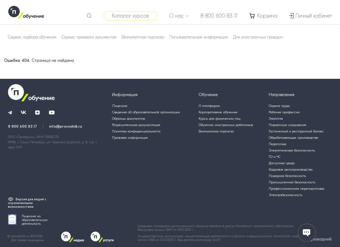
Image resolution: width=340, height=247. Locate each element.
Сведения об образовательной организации (146, 112)
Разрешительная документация (136, 125)
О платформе (209, 106)
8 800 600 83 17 (219, 16)
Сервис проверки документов (89, 37)
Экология (276, 118)
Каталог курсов (130, 16)
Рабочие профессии (284, 112)
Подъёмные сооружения (287, 125)
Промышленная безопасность (292, 182)
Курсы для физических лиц (219, 118)
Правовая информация (130, 138)
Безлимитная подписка (143, 37)
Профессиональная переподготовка (296, 188)
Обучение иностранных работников (226, 125)
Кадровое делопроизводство (291, 169)
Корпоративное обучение (218, 112)
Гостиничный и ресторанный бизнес (296, 131)
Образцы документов (128, 118)
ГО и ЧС (274, 157)
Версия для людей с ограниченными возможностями (27, 203)
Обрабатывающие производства (293, 138)
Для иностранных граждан (258, 37)
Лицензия (119, 106)
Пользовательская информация (198, 37)
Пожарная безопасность (287, 176)
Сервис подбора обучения (32, 37)
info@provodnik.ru (65, 126)
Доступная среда (282, 163)
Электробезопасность (285, 195)
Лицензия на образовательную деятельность (28, 220)
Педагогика (277, 144)
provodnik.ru (20, 236)
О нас (179, 16)
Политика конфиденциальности (136, 131)
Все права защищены (27, 240)
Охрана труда (279, 106)
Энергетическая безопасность (292, 150)
